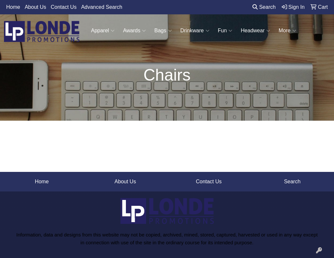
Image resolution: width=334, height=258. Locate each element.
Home (13, 7)
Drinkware (194, 31)
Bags (163, 31)
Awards (134, 31)
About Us (35, 7)
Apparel (102, 31)
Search (264, 7)
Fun (225, 31)
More (287, 31)
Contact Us (64, 7)
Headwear (255, 31)
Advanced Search (101, 7)
